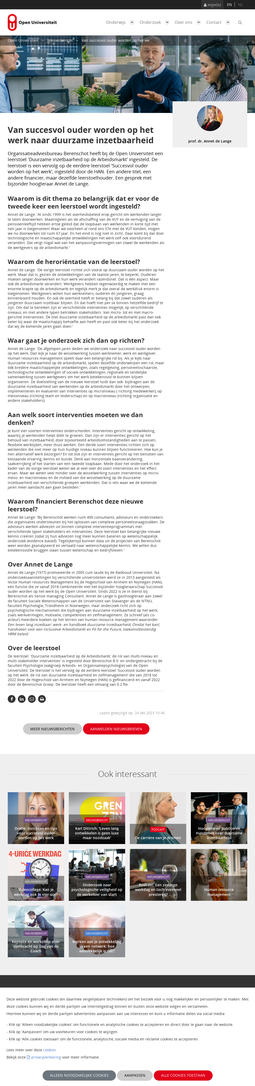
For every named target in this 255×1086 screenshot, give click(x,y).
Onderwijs (121, 22)
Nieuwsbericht (60, 40)
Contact (219, 22)
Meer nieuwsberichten (52, 728)
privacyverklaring (46, 1057)
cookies (49, 1049)
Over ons (189, 22)
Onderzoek (156, 22)
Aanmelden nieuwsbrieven (116, 728)
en (229, 4)
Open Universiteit (23, 40)
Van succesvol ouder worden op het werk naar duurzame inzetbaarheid (144, 40)
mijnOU (212, 4)
